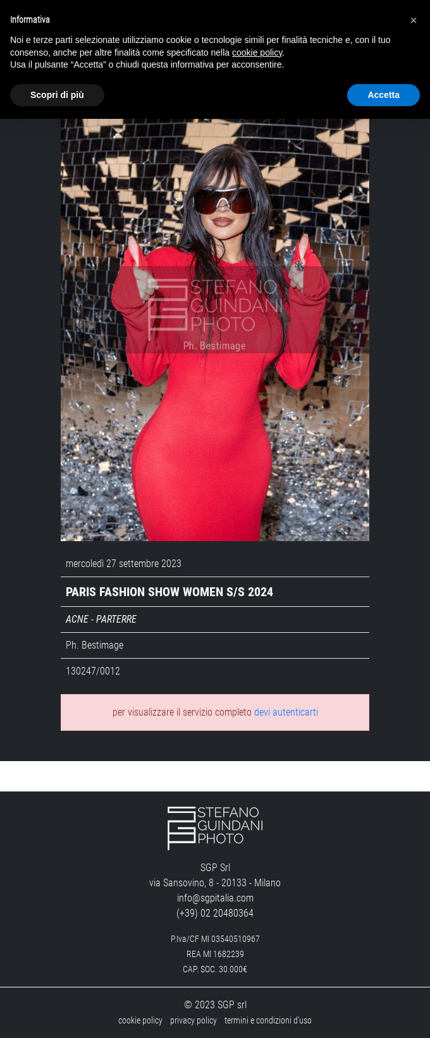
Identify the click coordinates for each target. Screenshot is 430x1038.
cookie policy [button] (257, 52)
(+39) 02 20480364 (215, 913)
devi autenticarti (286, 712)
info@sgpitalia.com (215, 898)
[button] (413, 20)
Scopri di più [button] (57, 95)
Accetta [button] (383, 95)
